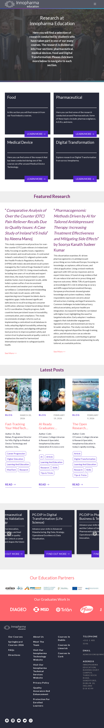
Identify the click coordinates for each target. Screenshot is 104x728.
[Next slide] (95, 534)
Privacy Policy (41, 682)
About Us (38, 636)
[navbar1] (95, 4)
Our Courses (15, 636)
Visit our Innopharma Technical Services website (40, 671)
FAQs (11, 650)
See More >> (11, 353)
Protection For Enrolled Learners (41, 702)
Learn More (36, 133)
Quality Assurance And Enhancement (41, 690)
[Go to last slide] (9, 534)
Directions (14, 655)
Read (10, 484)
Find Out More (58, 553)
